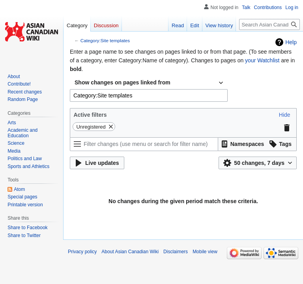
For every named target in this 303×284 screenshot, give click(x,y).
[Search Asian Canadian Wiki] (269, 24)
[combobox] (149, 83)
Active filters (90, 115)
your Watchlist (262, 60)
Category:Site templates (105, 40)
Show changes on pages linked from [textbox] (122, 82)
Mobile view (205, 251)
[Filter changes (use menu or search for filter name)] (144, 144)
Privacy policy (82, 251)
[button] (284, 114)
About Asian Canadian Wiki (130, 251)
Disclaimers (175, 251)
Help (291, 42)
